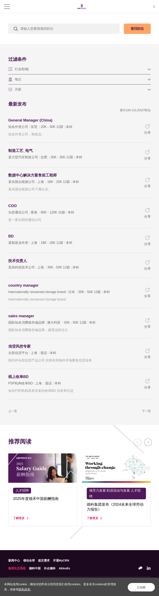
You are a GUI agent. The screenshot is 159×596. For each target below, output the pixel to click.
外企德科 (49, 568)
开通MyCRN (61, 560)
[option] (43, 501)
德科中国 (35, 568)
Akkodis (64, 568)
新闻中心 (14, 560)
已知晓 (140, 587)
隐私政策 (24, 589)
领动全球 (29, 560)
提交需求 (44, 560)
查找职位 (137, 28)
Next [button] (146, 454)
